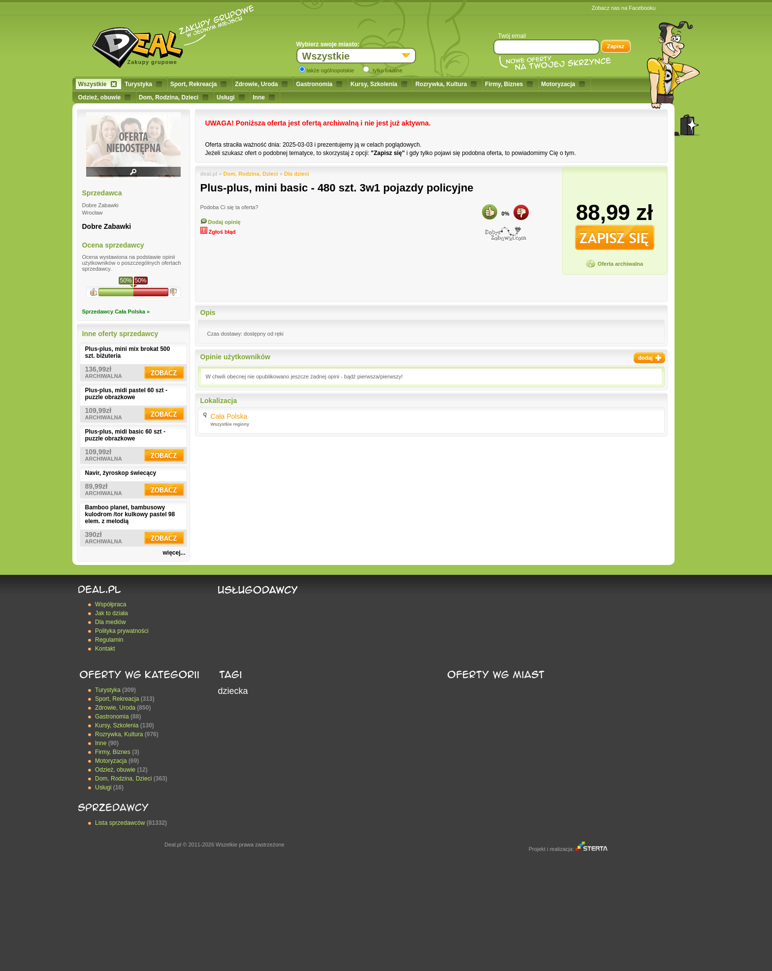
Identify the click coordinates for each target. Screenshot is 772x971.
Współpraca (110, 604)
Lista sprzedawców (120, 822)
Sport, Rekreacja (198, 84)
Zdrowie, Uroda (261, 84)
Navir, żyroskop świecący (121, 473)
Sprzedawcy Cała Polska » (116, 311)
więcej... (173, 552)
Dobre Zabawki (106, 226)
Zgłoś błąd (218, 232)
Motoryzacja (563, 84)
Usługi (231, 97)
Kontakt (105, 648)
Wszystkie (97, 84)
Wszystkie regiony (230, 424)
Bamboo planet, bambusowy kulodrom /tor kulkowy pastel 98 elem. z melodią (130, 514)
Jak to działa (111, 613)
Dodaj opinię (220, 222)
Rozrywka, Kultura (446, 84)
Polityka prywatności (122, 630)
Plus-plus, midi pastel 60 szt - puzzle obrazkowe (126, 394)
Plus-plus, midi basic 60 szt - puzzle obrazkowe (125, 435)
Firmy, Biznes (509, 84)
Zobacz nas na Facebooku (624, 8)
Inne (264, 97)
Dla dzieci (296, 174)
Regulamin (109, 639)
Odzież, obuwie (104, 97)
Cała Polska (229, 416)
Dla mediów (110, 622)
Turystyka (143, 84)
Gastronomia (319, 84)
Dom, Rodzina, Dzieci (173, 97)
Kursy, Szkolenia (379, 84)
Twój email (512, 35)
